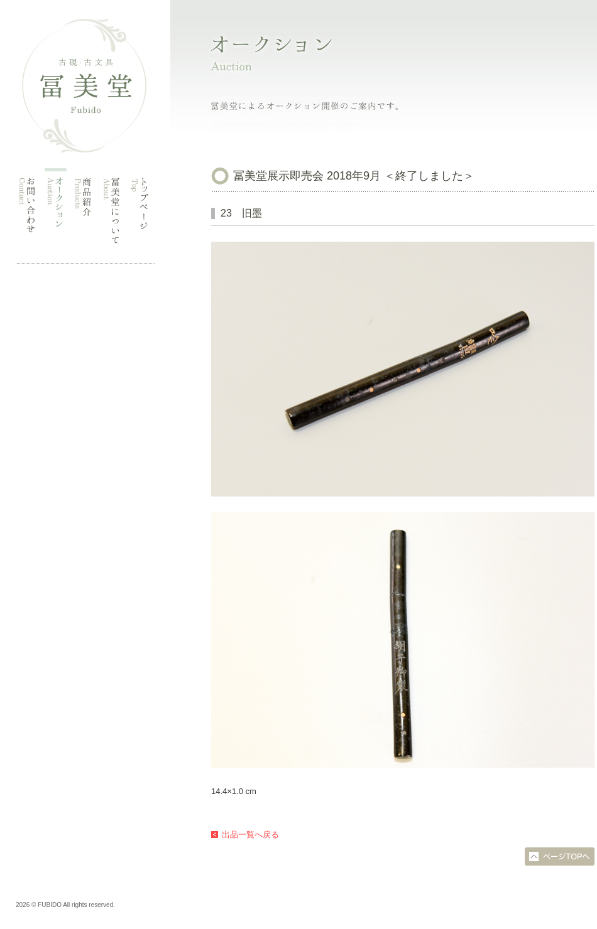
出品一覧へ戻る (250, 834)
